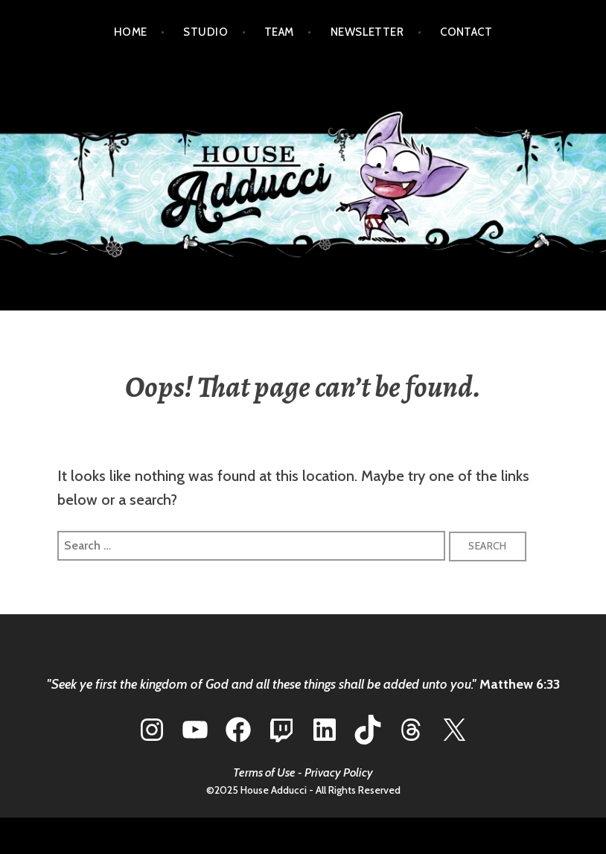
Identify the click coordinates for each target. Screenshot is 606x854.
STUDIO (205, 32)
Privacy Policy (338, 772)
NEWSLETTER (367, 32)
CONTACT (466, 32)
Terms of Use (264, 772)
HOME (130, 32)
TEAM (279, 32)
